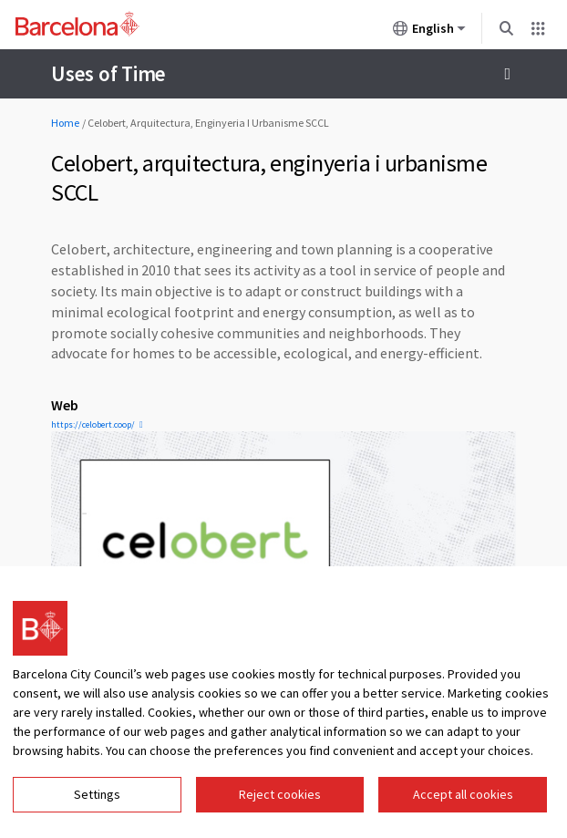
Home (65, 122)
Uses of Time (108, 73)
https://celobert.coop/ (93, 424)
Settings (97, 794)
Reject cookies (280, 794)
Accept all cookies (463, 794)
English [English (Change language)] (429, 32)
